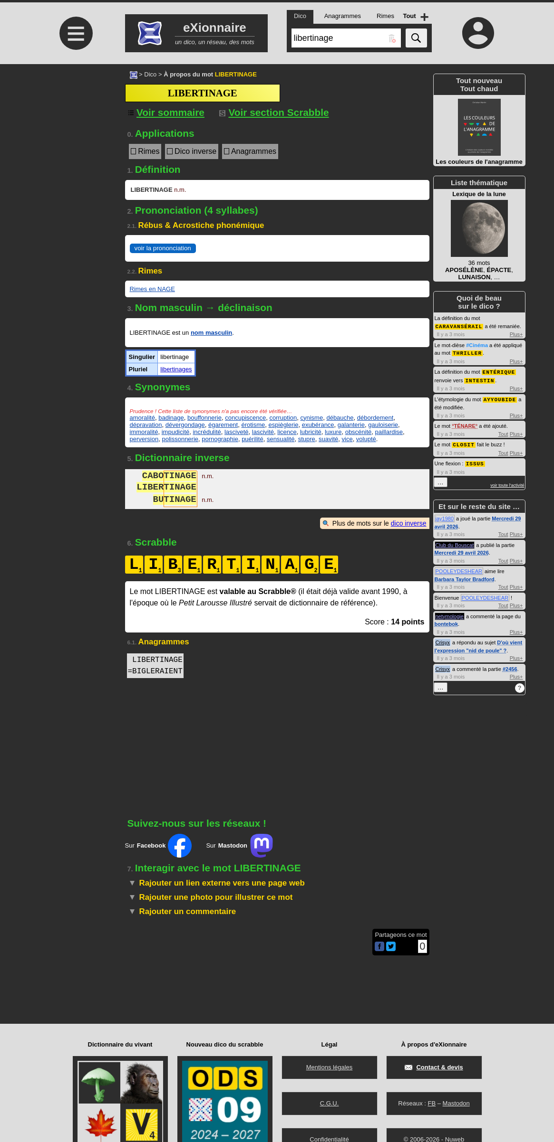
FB (432, 1103)
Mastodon (456, 1103)
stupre (306, 439)
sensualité (281, 439)
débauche (339, 417)
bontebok (446, 620)
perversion (144, 439)
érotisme (253, 424)
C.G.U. (329, 1103)
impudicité (176, 431)
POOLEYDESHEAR (459, 568)
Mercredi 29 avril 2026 (462, 549)
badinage (171, 417)
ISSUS (475, 460)
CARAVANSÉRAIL (459, 326)
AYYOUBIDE (500, 397)
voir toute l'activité (507, 482)
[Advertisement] (75, 143)
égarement (223, 424)
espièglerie (284, 424)
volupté (366, 439)
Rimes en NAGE (152, 289)
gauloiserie (383, 424)
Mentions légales (329, 1067)
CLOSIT (464, 441)
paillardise (389, 431)
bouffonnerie (204, 417)
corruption (283, 417)
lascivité (263, 431)
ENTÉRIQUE (499, 370)
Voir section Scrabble (274, 112)
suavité (328, 439)
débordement (375, 417)
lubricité (310, 431)
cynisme (312, 417)
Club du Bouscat (455, 542)
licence (286, 431)
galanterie (351, 424)
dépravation (146, 424)
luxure (333, 431)
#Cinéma (477, 345)
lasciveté (236, 431)
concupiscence (245, 417)
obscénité (358, 431)
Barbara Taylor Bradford (465, 576)
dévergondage (185, 424)
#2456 (510, 666)
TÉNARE (465, 423)
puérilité (252, 439)
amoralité (142, 417)
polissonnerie (180, 439)
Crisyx (443, 639)
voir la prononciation (163, 248)
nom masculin (211, 332)
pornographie (220, 439)
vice (347, 439)
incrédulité (207, 431)
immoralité (144, 431)
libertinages (176, 369)
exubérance (318, 424)
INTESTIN (479, 378)
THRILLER (467, 352)
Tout (503, 431)
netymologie (450, 613)
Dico (150, 74)
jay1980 (445, 515)
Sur (158, 846)
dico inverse (409, 523)
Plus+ (516, 334)
